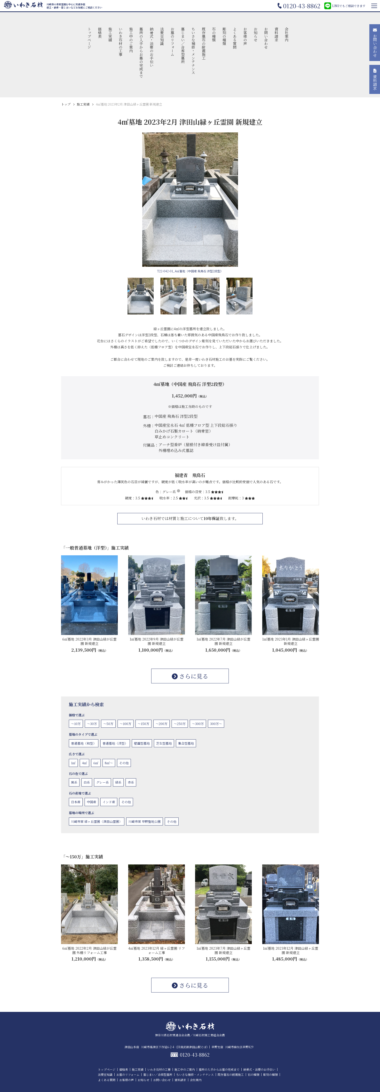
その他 (124, 763)
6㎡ (95, 763)
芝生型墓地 (164, 743)
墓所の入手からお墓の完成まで (141, 52)
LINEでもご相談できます (344, 6)
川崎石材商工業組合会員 (209, 1035)
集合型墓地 (186, 743)
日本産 (75, 802)
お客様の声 (245, 36)
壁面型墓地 (142, 743)
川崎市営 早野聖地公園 (144, 821)
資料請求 (276, 34)
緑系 (118, 782)
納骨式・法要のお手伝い (151, 47)
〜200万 (161, 723)
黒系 (74, 782)
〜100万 (125, 723)
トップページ (89, 38)
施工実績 (110, 34)
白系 (87, 782)
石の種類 (214, 34)
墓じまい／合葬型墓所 (182, 45)
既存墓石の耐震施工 (203, 43)
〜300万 (198, 723)
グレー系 (102, 782)
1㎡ (73, 763)
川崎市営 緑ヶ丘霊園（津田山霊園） (96, 821)
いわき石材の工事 (120, 41)
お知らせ (255, 34)
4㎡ (84, 763)
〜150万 (143, 723)
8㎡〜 (109, 763)
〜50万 (108, 723)
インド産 (109, 802)
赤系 (131, 782)
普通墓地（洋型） (115, 743)
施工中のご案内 (131, 40)
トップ (66, 104)
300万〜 (216, 723)
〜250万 (180, 723)
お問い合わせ (266, 38)
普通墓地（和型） (83, 743)
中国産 (91, 802)
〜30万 (92, 723)
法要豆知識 (162, 36)
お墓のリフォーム (172, 41)
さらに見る (190, 676)
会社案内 (286, 34)
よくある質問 (235, 38)
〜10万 (76, 723)
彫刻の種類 (224, 36)
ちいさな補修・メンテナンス (193, 50)
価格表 (99, 32)
